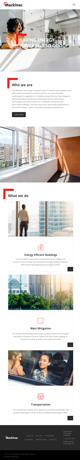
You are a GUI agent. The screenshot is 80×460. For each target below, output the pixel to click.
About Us (30, 436)
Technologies (49, 436)
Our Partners (28, 439)
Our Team (39, 436)
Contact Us (53, 439)
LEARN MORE (19, 115)
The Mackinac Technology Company (68, 433)
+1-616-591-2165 (69, 439)
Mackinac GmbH (41, 439)
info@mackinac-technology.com (68, 443)
